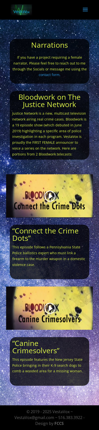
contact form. (50, 74)
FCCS (59, 423)
